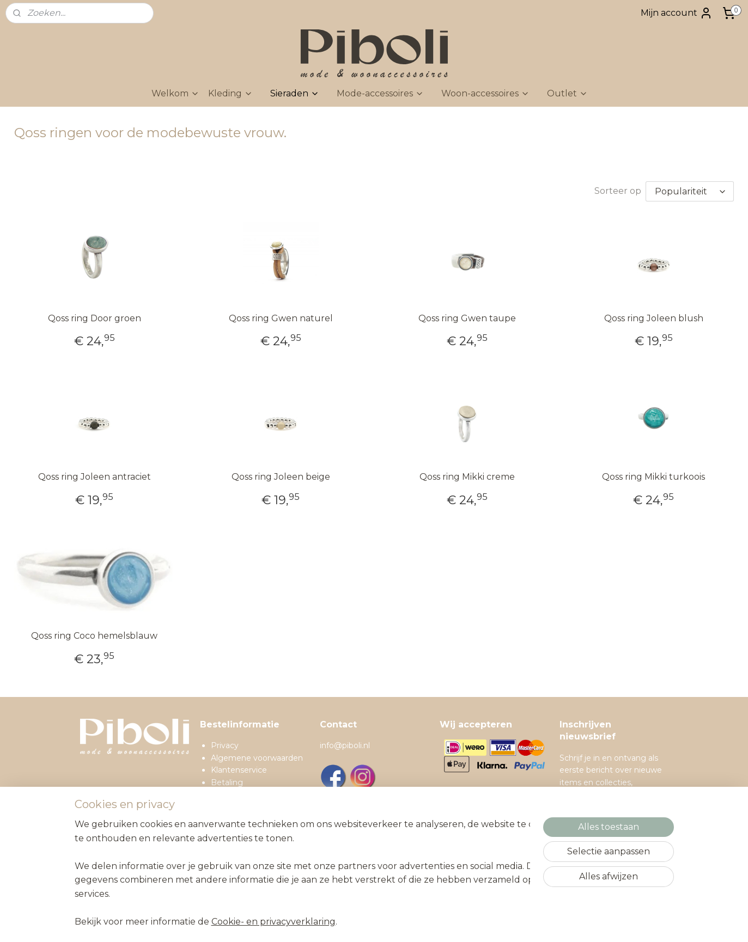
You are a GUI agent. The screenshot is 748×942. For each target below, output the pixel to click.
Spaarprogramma (244, 855)
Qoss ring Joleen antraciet (94, 477)
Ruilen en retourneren (253, 806)
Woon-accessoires (485, 93)
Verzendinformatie (246, 794)
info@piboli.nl (345, 745)
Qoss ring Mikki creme (467, 477)
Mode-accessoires (380, 93)
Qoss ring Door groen (94, 318)
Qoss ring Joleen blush (653, 318)
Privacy (225, 745)
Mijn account (677, 13)
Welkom (175, 93)
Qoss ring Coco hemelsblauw (94, 636)
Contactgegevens (245, 843)
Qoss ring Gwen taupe (467, 318)
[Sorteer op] (689, 191)
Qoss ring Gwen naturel (281, 318)
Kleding (230, 93)
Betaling (227, 782)
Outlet (567, 93)
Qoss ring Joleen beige (281, 477)
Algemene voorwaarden (257, 758)
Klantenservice (239, 770)
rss (418, 922)
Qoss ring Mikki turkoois (653, 477)
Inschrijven (592, 870)
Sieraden (294, 93)
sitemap (397, 922)
